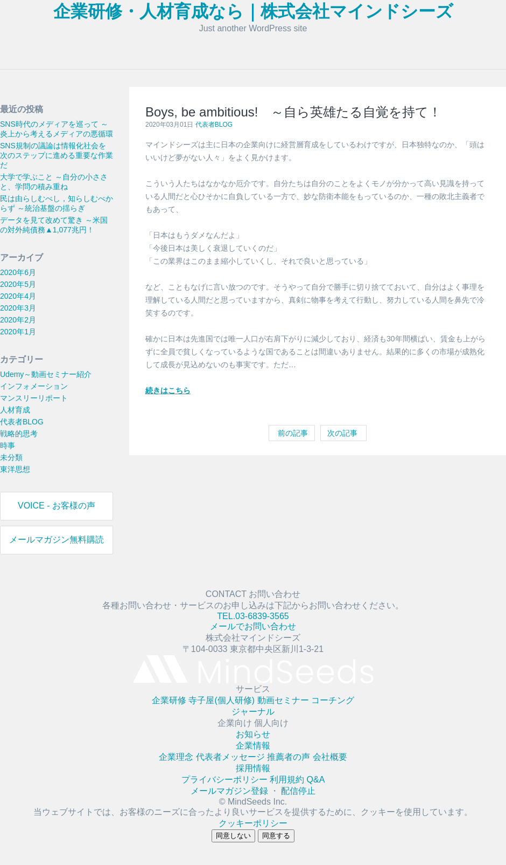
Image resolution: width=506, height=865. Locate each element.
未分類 (11, 457)
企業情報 (253, 745)
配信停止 (298, 790)
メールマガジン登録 (230, 790)
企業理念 (177, 756)
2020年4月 (18, 296)
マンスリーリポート (34, 398)
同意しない (233, 836)
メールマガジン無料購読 (56, 539)
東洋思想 (15, 469)
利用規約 (288, 779)
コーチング (332, 700)
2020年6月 (18, 272)
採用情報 (253, 768)
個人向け (271, 722)
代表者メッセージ (231, 756)
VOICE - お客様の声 (56, 505)
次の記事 (343, 433)
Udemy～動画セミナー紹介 (46, 374)
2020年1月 (18, 331)
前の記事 (292, 433)
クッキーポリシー (253, 823)
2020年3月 (18, 308)
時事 (7, 445)
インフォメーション (34, 386)
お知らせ (253, 734)
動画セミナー (284, 700)
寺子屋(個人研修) (222, 700)
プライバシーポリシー (225, 779)
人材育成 (15, 410)
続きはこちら (168, 390)
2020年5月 (18, 284)
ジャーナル (253, 711)
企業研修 (170, 700)
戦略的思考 (19, 433)
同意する (276, 836)
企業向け (235, 722)
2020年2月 (18, 319)
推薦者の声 (289, 756)
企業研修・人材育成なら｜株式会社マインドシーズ (253, 11)
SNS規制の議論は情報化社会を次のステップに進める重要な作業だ (56, 155)
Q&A (316, 779)
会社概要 (330, 756)
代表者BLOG (22, 421)
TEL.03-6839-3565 (253, 616)
